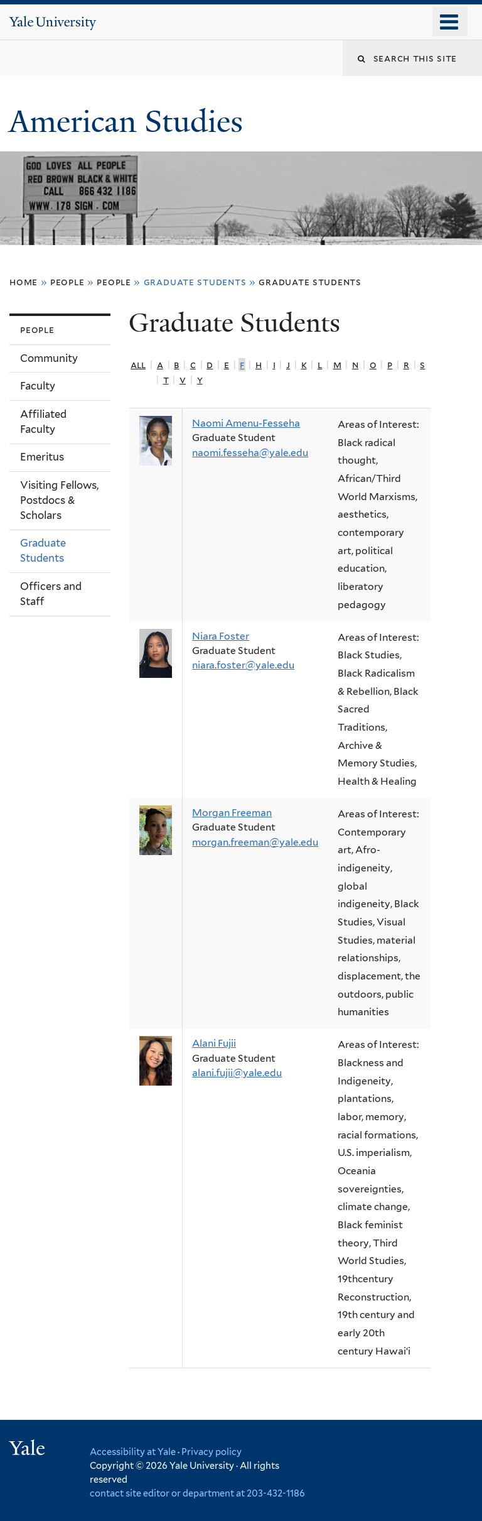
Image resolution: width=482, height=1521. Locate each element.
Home (23, 282)
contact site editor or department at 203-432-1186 (197, 1493)
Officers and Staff (51, 594)
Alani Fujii (214, 1043)
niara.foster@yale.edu (243, 665)
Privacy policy (211, 1451)
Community (49, 358)
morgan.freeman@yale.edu (255, 842)
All (138, 365)
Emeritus (42, 456)
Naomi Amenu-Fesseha (246, 423)
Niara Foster (220, 636)
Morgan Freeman (232, 813)
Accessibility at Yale (133, 1451)
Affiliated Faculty (43, 421)
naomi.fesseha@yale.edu (250, 453)
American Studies (129, 121)
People (67, 282)
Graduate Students (310, 282)
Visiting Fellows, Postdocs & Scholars (59, 500)
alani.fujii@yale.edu (237, 1073)
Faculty (37, 385)
